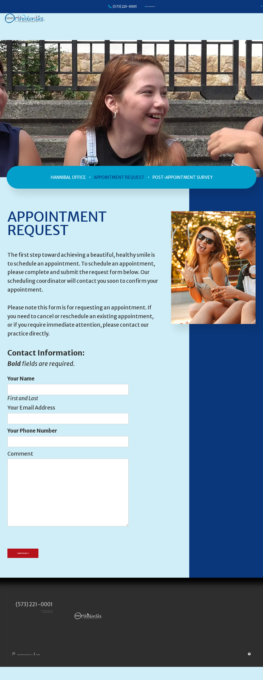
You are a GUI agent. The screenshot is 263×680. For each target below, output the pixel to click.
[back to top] (249, 666)
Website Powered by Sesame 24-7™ (42, 667)
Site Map (74, 667)
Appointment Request (119, 177)
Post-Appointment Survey (182, 177)
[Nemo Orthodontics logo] (35, 25)
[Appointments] (150, 6)
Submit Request (38, 555)
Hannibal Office (68, 177)
